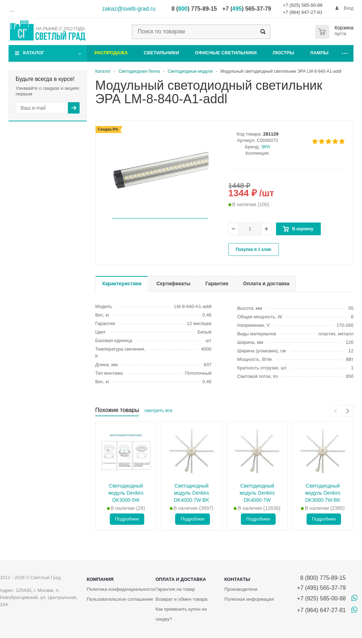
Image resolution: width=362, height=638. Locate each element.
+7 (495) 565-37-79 (321, 588)
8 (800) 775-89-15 (321, 578)
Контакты (237, 579)
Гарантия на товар (175, 589)
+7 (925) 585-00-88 (303, 5)
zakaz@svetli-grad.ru (129, 9)
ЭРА (265, 146)
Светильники (161, 52)
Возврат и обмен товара (181, 599)
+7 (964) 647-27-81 (303, 12)
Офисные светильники (226, 52)
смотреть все (158, 410)
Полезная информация (249, 599)
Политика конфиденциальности (121, 589)
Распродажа (111, 52)
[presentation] (336, 411)
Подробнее (127, 519)
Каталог (33, 52)
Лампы (319, 52)
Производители (240, 589)
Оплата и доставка (181, 579)
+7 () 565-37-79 (246, 9)
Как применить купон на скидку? (181, 614)
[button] (160, 218)
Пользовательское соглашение (120, 599)
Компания (100, 579)
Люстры (283, 52)
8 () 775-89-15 (194, 9)
